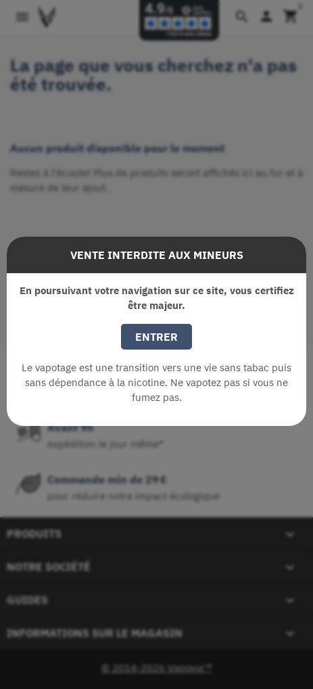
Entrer (156, 336)
